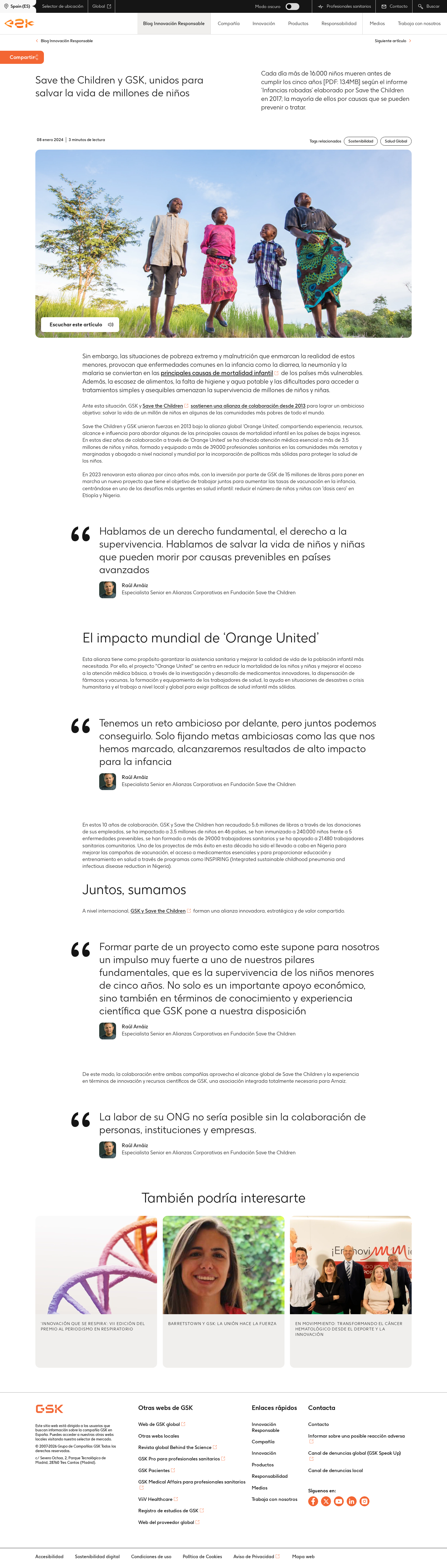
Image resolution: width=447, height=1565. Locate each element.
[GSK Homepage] (19, 24)
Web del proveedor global (166, 1522)
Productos (298, 23)
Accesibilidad (49, 1556)
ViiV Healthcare (155, 1499)
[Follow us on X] (326, 1501)
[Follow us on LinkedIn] (352, 1501)
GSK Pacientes (154, 1470)
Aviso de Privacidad (253, 1556)
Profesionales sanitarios (344, 6)
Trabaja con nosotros (419, 23)
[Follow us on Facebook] (313, 1501)
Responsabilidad (339, 23)
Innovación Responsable (265, 1427)
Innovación (264, 23)
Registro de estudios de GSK (168, 1510)
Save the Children (163, 406)
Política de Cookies (202, 1556)
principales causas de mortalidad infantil (217, 373)
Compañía (229, 23)
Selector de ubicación (62, 6)
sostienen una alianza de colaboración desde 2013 (248, 406)
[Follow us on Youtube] (339, 1501)
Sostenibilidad (360, 141)
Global (101, 6)
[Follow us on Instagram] (364, 1501)
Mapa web (303, 1556)
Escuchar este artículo (76, 324)
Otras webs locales (158, 1436)
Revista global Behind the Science (175, 1447)
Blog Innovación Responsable (174, 23)
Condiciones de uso (151, 1556)
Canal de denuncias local (335, 1470)
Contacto (394, 6)
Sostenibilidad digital (97, 1556)
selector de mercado (94, 1439)
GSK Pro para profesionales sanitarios (179, 1459)
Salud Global (396, 141)
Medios (377, 23)
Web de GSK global (159, 1424)
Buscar (429, 6)
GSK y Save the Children (158, 911)
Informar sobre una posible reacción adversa (356, 1436)
